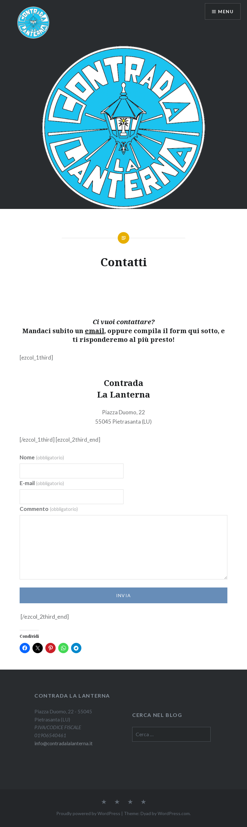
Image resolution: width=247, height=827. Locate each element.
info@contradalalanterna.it (63, 743)
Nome (42, 457)
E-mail (42, 483)
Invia (123, 595)
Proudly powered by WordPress (88, 813)
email (94, 330)
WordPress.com (174, 813)
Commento (49, 508)
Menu (225, 11)
